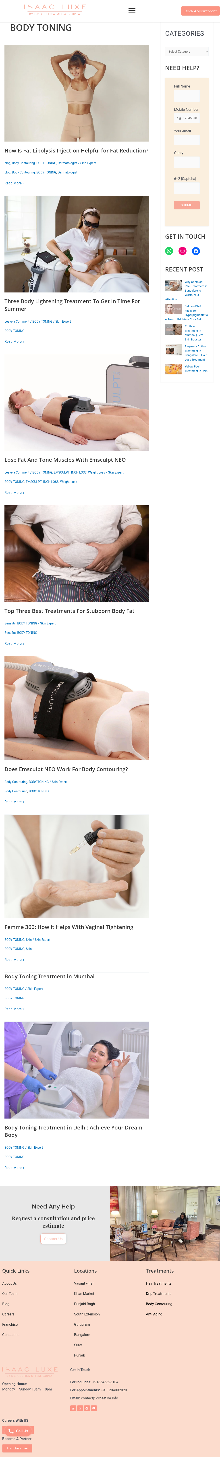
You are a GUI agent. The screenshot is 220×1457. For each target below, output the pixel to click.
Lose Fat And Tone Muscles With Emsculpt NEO (70, 467)
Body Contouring (24, 171)
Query (187, 161)
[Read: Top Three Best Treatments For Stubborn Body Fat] (76, 561)
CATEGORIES (184, 33)
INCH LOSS (84, 480)
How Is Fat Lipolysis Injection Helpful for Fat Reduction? (65, 154)
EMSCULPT (65, 480)
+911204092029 (113, 1390)
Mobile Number (187, 115)
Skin (30, 947)
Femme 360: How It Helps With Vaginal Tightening (74, 934)
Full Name (187, 93)
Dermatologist (72, 171)
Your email (187, 138)
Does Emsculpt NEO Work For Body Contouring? (71, 776)
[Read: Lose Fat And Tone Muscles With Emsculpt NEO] (76, 410)
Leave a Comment (17, 329)
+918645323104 (105, 1382)
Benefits (10, 631)
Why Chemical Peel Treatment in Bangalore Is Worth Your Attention (186, 292)
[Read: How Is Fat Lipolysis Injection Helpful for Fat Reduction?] (76, 93)
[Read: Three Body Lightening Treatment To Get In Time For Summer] (76, 251)
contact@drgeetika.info (100, 1398)
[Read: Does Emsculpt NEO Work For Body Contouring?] (76, 716)
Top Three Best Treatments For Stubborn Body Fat (74, 618)
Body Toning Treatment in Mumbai (53, 983)
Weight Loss (103, 480)
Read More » (14, 190)
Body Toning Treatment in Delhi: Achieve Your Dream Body (68, 1138)
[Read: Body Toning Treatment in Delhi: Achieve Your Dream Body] (76, 1077)
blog (7, 171)
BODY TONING (49, 171)
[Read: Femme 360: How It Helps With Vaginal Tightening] (76, 874)
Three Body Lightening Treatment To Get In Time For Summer (72, 312)
